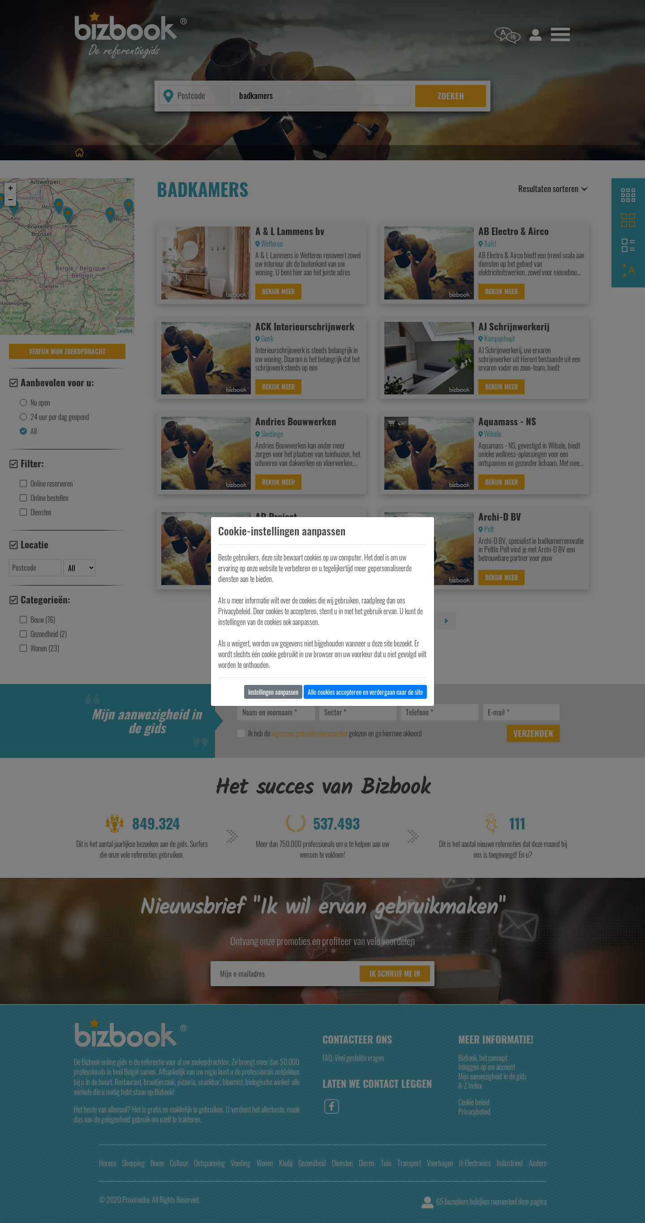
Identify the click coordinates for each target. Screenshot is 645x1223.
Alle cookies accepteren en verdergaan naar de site (365, 692)
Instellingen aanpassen (273, 692)
